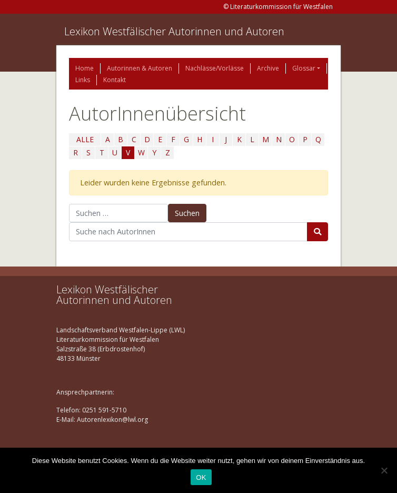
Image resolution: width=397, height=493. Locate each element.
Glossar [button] (303, 68)
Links (82, 79)
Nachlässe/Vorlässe (214, 68)
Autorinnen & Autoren (139, 68)
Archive (268, 68)
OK (201, 477)
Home (84, 68)
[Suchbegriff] (188, 231)
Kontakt (114, 79)
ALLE (85, 139)
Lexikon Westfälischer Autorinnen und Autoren (174, 31)
